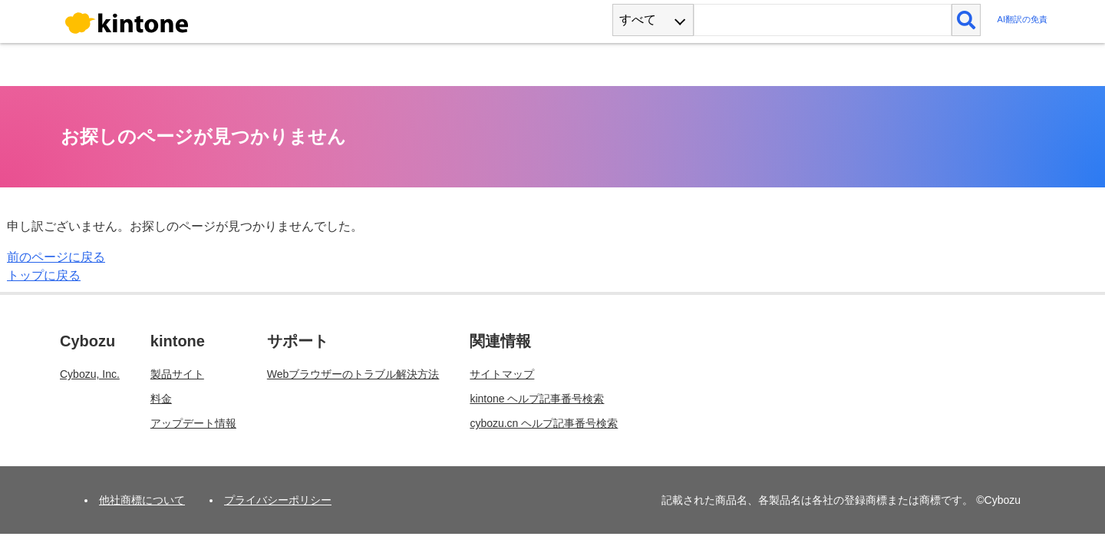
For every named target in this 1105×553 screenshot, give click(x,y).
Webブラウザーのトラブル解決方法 (353, 374)
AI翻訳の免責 (1022, 19)
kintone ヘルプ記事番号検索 (537, 398)
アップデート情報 (193, 423)
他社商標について (142, 500)
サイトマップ (502, 374)
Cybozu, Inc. (90, 374)
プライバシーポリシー (278, 500)
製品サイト (177, 374)
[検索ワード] (822, 20)
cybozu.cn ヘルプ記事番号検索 (544, 423)
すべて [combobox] (637, 19)
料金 (161, 398)
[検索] (966, 20)
